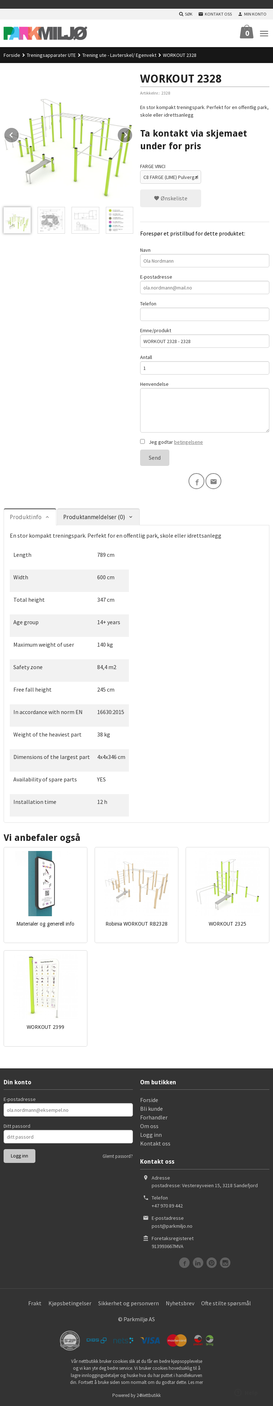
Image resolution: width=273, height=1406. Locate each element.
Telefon (204, 310)
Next (132, 134)
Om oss (149, 1126)
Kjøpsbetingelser (69, 1303)
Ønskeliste (170, 198)
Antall (204, 364)
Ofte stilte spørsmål (226, 1303)
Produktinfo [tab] (26, 517)
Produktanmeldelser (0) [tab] (94, 517)
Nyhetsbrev (180, 1303)
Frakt (35, 1303)
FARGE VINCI (152, 166)
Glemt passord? (118, 1156)
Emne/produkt (204, 337)
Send (155, 457)
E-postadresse (204, 284)
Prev (19, 134)
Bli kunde (151, 1108)
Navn (204, 257)
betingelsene (188, 442)
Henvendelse (204, 407)
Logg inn (151, 1134)
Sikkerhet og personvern (128, 1303)
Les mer (195, 1382)
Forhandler (154, 1117)
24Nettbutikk (148, 1395)
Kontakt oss (155, 1143)
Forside (12, 55)
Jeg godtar (171, 442)
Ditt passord (17, 1126)
